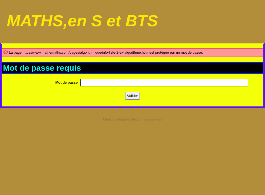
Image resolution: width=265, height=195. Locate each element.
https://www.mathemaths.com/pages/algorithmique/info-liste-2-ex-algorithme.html (85, 52)
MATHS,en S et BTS (82, 21)
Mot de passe (66, 82)
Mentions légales (116, 119)
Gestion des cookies (146, 119)
